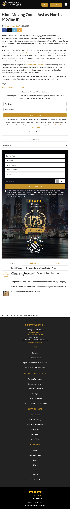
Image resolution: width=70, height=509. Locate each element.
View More (35, 439)
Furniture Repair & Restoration (35, 403)
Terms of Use (59, 124)
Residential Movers (35, 379)
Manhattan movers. (30, 53)
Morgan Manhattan (11, 26)
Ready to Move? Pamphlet (35, 367)
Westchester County (35, 424)
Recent (12, 263)
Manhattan (35, 429)
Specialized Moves (35, 398)
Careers (35, 475)
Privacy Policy (36, 127)
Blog (35, 460)
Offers (35, 465)
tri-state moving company (34, 65)
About (35, 450)
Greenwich (35, 434)
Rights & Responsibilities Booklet (35, 363)
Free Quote (56, 5)
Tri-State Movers (20, 87)
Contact (35, 353)
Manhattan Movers (8, 87)
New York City (35, 415)
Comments (35, 139)
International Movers (35, 389)
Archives (57, 263)
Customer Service (35, 358)
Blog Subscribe (35, 115)
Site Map (39, 502)
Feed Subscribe (35, 132)
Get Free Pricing (35, 186)
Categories (34, 263)
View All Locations (35, 342)
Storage (35, 394)
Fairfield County (35, 420)
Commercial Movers (35, 384)
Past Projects (35, 479)
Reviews (35, 470)
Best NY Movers (35, 455)
